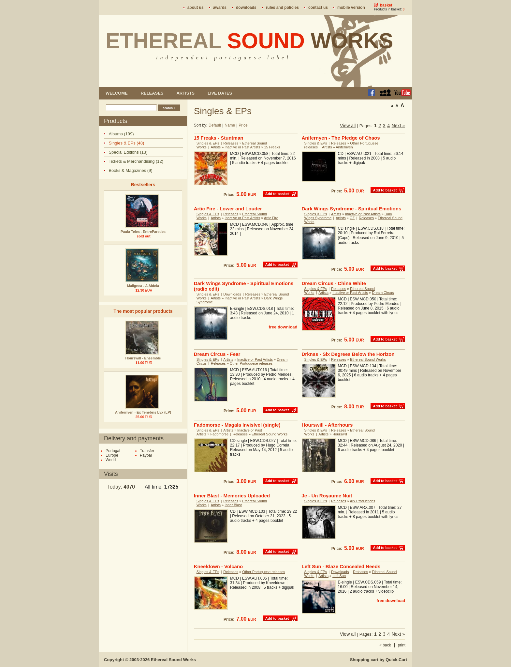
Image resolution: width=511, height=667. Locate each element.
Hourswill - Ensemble (143, 358)
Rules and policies (282, 7)
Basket (386, 5)
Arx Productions (362, 501)
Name (230, 125)
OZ (352, 218)
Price (243, 125)
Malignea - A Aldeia (143, 286)
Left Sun (339, 576)
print (401, 645)
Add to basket (277, 194)
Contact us (318, 7)
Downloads (246, 7)
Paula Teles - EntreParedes (143, 232)
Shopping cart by (378, 659)
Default (215, 125)
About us (195, 7)
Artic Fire (271, 218)
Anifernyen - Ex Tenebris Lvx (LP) (143, 412)
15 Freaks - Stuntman (218, 138)
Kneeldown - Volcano (218, 566)
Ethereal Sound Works (368, 359)
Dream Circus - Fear (217, 354)
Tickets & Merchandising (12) (136, 161)
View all (348, 125)
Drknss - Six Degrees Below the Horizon (348, 354)
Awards (219, 7)
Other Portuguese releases (251, 363)
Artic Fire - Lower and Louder (228, 208)
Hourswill (339, 434)
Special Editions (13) (128, 152)
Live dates (220, 93)
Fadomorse (220, 434)
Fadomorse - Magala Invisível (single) (237, 425)
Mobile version (351, 7)
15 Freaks (272, 147)
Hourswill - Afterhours (327, 425)
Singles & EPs (208, 143)
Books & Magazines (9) (130, 170)
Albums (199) (121, 133)
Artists (185, 93)
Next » (398, 125)
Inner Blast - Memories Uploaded (232, 495)
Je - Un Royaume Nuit (327, 495)
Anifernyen (344, 147)
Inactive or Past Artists (242, 147)
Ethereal (249, 41)
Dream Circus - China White (334, 283)
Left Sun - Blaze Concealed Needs (341, 566)
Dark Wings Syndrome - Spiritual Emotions (352, 208)
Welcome (117, 93)
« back (385, 645)
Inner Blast (233, 505)
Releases (152, 93)
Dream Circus (383, 293)
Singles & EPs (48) (126, 143)
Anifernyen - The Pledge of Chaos (341, 138)
